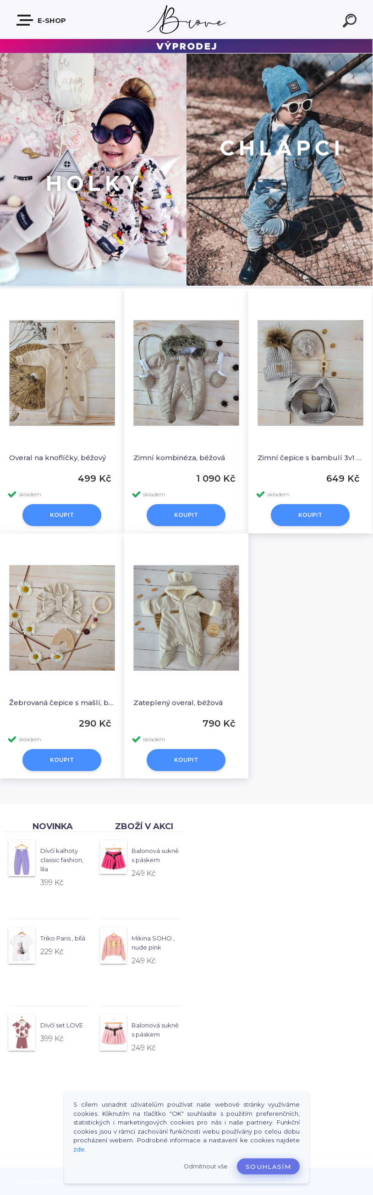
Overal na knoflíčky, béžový (57, 457)
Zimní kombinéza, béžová (179, 457)
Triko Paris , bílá (62, 938)
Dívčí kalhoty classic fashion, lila (61, 860)
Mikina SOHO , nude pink (153, 942)
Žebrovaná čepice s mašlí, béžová (62, 702)
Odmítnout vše (206, 1166)
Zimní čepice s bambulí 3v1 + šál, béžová (310, 457)
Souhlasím (268, 1166)
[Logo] (187, 19)
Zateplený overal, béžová (178, 702)
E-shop (41, 20)
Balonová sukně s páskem (155, 855)
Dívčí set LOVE (61, 1025)
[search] (351, 22)
